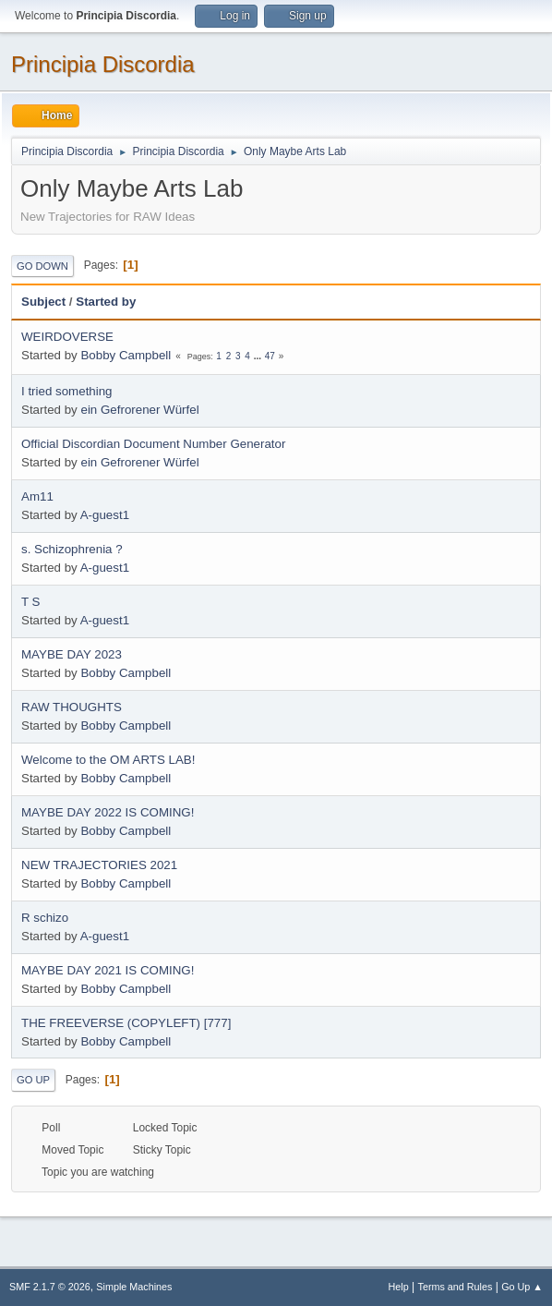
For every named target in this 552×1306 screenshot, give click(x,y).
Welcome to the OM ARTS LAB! (108, 760)
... (259, 356)
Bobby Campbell (125, 355)
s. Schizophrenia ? (72, 549)
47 (270, 356)
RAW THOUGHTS (71, 707)
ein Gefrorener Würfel (139, 410)
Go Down (42, 266)
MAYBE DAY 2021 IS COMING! (107, 970)
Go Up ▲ (522, 1286)
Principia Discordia (103, 64)
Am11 (37, 496)
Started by (106, 301)
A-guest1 (104, 515)
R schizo (44, 918)
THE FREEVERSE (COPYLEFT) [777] (126, 1023)
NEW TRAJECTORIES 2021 (99, 865)
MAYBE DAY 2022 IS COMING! (107, 812)
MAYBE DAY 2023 (71, 654)
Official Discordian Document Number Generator (153, 444)
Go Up (33, 1079)
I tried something (67, 391)
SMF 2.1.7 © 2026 (49, 1286)
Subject (43, 301)
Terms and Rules (455, 1286)
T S (31, 602)
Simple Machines (134, 1286)
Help (399, 1286)
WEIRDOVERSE (67, 337)
